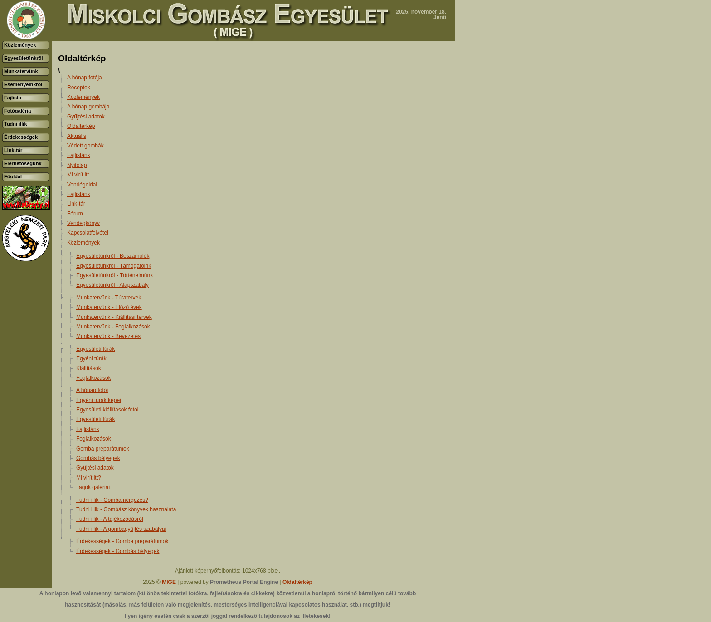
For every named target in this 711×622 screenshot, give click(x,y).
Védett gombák (85, 145)
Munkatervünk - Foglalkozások (113, 326)
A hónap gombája (88, 106)
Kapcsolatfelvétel (87, 233)
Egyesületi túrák (95, 349)
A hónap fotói (92, 390)
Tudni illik (15, 124)
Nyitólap (77, 165)
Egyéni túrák (91, 358)
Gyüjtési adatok (95, 468)
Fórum (75, 214)
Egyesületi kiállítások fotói (107, 410)
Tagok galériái (93, 487)
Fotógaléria (17, 110)
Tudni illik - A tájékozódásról (109, 519)
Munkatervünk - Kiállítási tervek (114, 317)
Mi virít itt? (88, 478)
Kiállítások (88, 368)
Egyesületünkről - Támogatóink (113, 266)
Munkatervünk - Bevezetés (108, 336)
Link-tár (13, 150)
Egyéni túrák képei (98, 400)
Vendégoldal (82, 184)
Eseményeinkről (23, 84)
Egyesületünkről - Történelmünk (114, 275)
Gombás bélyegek (98, 458)
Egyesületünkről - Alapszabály (112, 285)
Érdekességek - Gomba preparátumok (122, 541)
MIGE (169, 582)
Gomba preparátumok (102, 449)
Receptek (78, 87)
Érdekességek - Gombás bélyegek (117, 551)
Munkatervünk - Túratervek (108, 297)
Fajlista (12, 97)
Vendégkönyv (83, 223)
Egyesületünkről (23, 58)
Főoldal (13, 176)
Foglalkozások (93, 378)
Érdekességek (21, 137)
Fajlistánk (78, 155)
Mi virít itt (78, 174)
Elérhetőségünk (23, 163)
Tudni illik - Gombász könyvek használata (126, 509)
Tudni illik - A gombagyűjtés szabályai (121, 529)
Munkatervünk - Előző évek (109, 307)
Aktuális (76, 136)
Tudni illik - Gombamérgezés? (112, 500)
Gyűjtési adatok (86, 116)
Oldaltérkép (81, 126)
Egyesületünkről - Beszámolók (112, 256)
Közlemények (20, 45)
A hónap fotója (84, 77)
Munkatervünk (21, 71)
